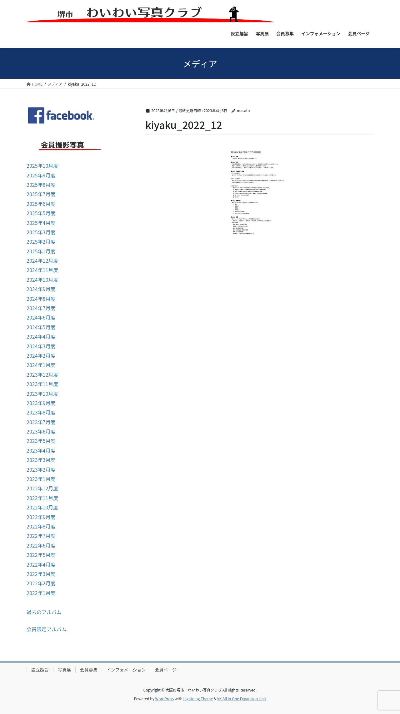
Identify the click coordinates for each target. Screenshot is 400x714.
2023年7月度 (41, 422)
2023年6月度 (41, 431)
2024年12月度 (42, 260)
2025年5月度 (41, 213)
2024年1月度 (41, 365)
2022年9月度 (41, 517)
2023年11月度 (42, 384)
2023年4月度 (41, 450)
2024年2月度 (41, 355)
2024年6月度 (41, 317)
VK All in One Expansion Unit (241, 698)
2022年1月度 (41, 593)
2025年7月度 (41, 194)
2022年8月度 (41, 526)
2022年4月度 (41, 564)
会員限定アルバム (47, 629)
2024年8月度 (41, 298)
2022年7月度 (41, 535)
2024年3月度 (41, 346)
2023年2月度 (41, 469)
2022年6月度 (41, 545)
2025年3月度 (41, 232)
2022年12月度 (42, 488)
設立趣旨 (40, 670)
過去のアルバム (44, 612)
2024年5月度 (41, 327)
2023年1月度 (41, 479)
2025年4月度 (41, 222)
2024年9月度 (41, 289)
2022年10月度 (42, 507)
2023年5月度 (41, 440)
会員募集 (89, 670)
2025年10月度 (42, 165)
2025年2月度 (41, 241)
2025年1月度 (41, 251)
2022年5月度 (41, 554)
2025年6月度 (41, 203)
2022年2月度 (41, 583)
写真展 (64, 670)
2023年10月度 (42, 393)
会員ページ (166, 670)
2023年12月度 (42, 374)
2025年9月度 (41, 175)
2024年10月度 (42, 279)
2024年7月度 (41, 308)
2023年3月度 (41, 460)
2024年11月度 (42, 270)
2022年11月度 (42, 498)
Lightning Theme (198, 698)
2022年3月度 (41, 574)
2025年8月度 (41, 184)
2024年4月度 (41, 336)
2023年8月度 (41, 412)
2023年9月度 (41, 403)
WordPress (164, 698)
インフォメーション (126, 670)
